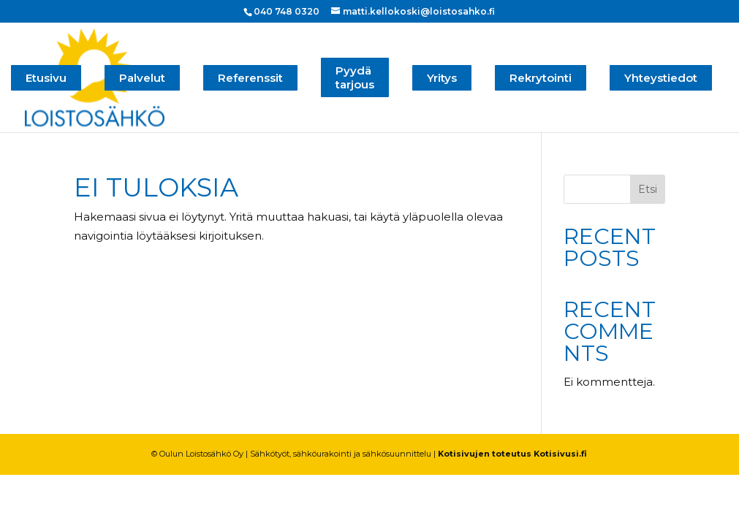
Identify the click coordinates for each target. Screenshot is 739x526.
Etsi (647, 189)
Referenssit (250, 78)
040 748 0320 (286, 11)
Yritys (442, 78)
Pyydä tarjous (355, 77)
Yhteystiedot (660, 78)
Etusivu (46, 78)
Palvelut (142, 78)
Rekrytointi (540, 78)
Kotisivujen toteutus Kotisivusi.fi (512, 454)
